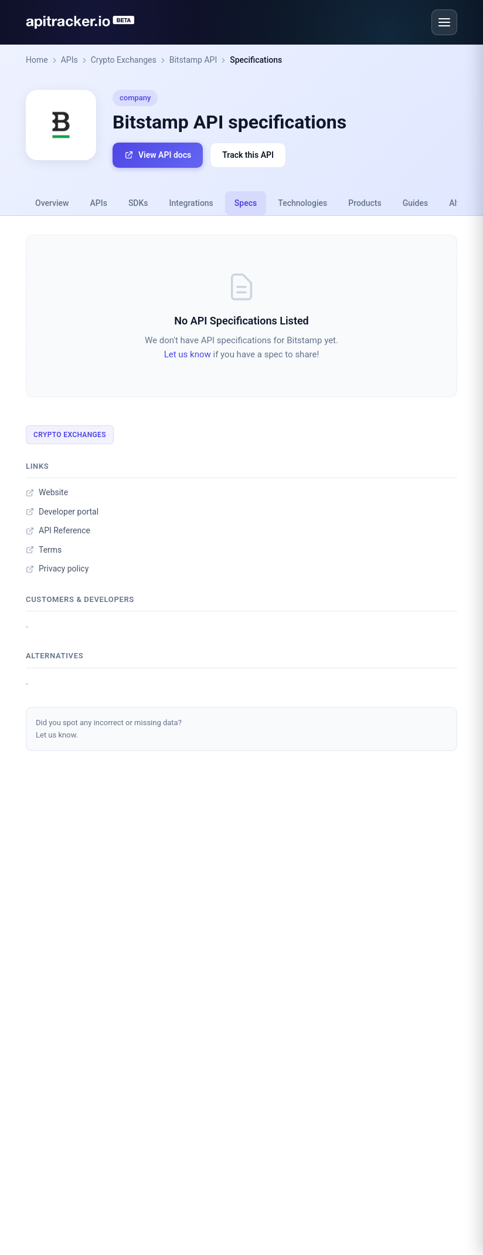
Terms (44, 549)
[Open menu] (444, 22)
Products (365, 203)
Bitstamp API (193, 60)
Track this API (248, 155)
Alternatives (54, 655)
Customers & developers (80, 599)
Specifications (256, 60)
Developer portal (62, 511)
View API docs (157, 155)
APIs (69, 60)
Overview (52, 203)
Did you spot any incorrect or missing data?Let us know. (109, 728)
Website (47, 492)
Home (37, 60)
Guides (415, 203)
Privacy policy (57, 568)
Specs (245, 203)
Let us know (187, 354)
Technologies (302, 203)
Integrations (191, 203)
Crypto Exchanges (124, 60)
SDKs (138, 203)
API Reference (58, 530)
